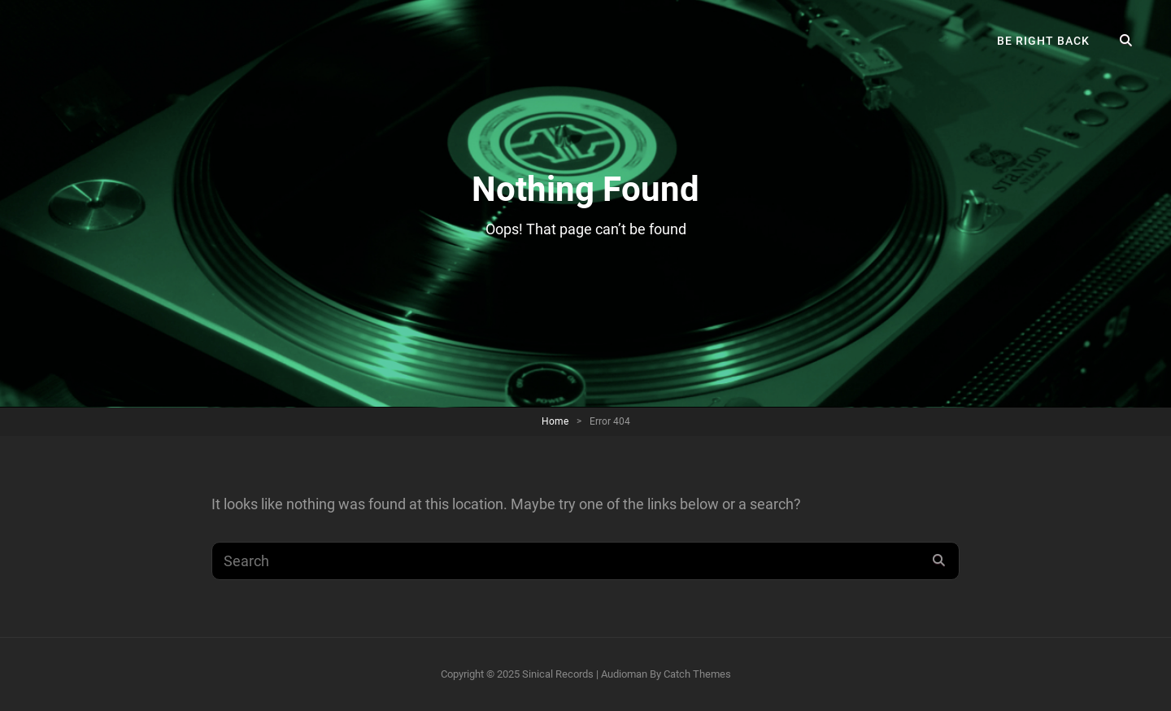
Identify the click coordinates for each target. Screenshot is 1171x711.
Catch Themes (697, 674)
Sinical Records (558, 674)
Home (555, 421)
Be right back (1043, 40)
